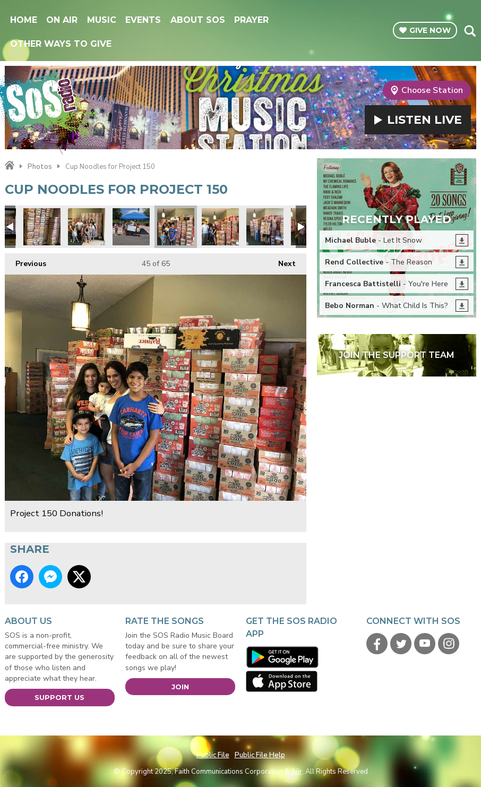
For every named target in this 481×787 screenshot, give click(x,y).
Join (180, 686)
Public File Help (260, 755)
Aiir (296, 771)
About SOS (197, 20)
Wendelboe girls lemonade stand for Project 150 (131, 226)
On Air (62, 20)
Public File (212, 755)
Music (101, 20)
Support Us (59, 697)
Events (143, 20)
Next (282, 261)
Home (23, 20)
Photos (40, 167)
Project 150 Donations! (42, 226)
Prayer (251, 20)
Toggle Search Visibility (469, 30)
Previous (25, 261)
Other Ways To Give (60, 44)
